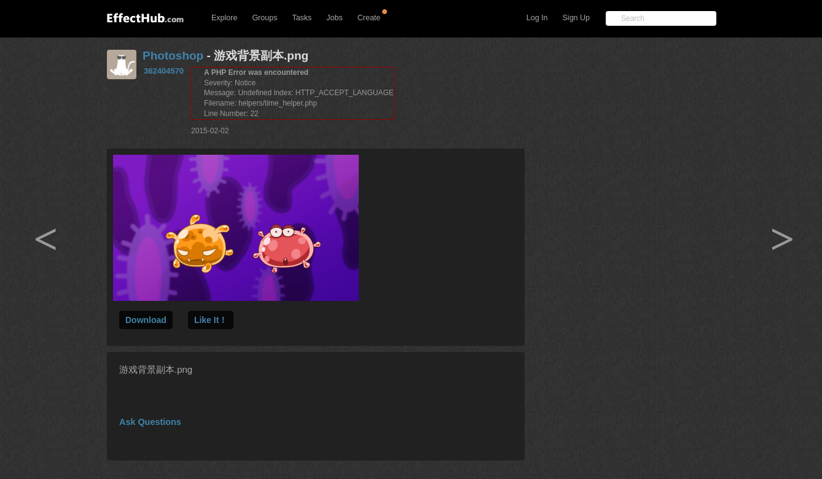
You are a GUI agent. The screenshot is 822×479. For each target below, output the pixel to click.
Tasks (301, 18)
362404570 (164, 71)
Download (145, 320)
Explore (224, 18)
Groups (264, 18)
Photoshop (173, 55)
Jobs (334, 18)
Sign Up (576, 18)
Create (369, 18)
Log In (537, 18)
